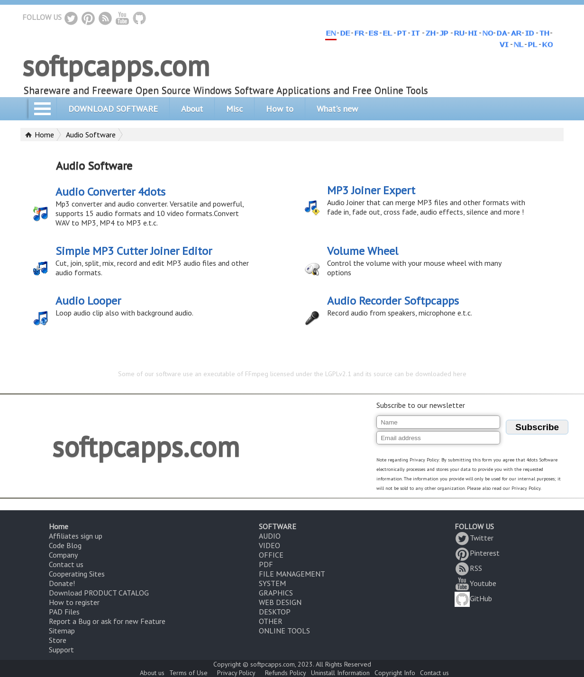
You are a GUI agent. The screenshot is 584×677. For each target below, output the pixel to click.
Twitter (474, 537)
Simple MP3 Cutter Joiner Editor (133, 251)
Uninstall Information (340, 672)
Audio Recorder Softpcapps (393, 300)
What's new (337, 108)
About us (152, 672)
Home (44, 134)
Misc (234, 108)
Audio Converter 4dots (110, 191)
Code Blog (65, 545)
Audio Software (91, 134)
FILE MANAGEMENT (292, 573)
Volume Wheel (362, 251)
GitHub (473, 598)
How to (279, 108)
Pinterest (477, 553)
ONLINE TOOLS (284, 630)
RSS (468, 568)
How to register (74, 602)
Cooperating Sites (77, 573)
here (459, 374)
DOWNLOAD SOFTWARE (113, 108)
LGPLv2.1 (338, 374)
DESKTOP (275, 611)
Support (61, 649)
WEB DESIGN (280, 602)
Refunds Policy (285, 672)
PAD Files (64, 611)
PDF (266, 564)
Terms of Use (188, 672)
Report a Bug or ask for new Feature (107, 621)
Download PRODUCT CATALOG (99, 592)
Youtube (475, 583)
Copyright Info (394, 672)
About (192, 108)
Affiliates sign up (75, 536)
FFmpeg (256, 374)
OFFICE (271, 555)
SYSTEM (272, 583)
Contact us (66, 564)
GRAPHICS (276, 592)
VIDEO (269, 545)
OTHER (271, 621)
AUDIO (270, 536)
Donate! (62, 583)
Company (63, 555)
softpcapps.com (116, 65)
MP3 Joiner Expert (371, 190)
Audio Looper (88, 300)
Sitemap (62, 630)
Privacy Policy (236, 672)
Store (57, 640)
